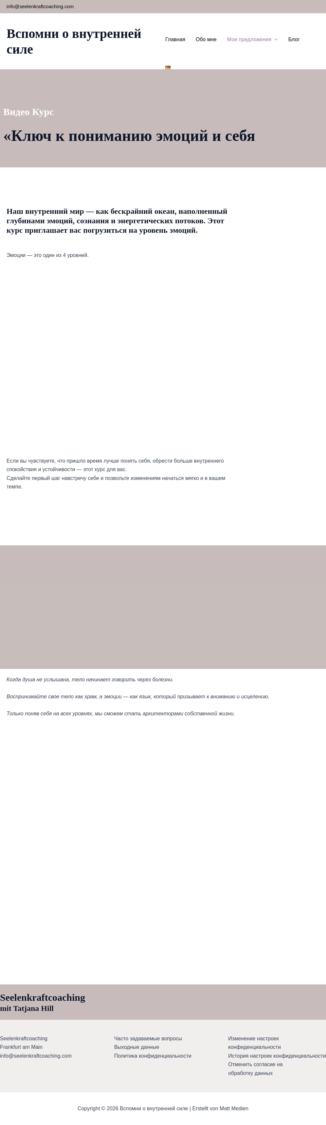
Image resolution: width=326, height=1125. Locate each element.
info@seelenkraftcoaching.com (40, 6)
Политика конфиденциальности (152, 1056)
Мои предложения (252, 39)
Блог (294, 39)
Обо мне (206, 39)
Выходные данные (136, 1047)
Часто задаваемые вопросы (148, 1038)
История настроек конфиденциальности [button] (277, 1056)
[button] (274, 39)
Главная (175, 39)
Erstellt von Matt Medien (220, 1108)
